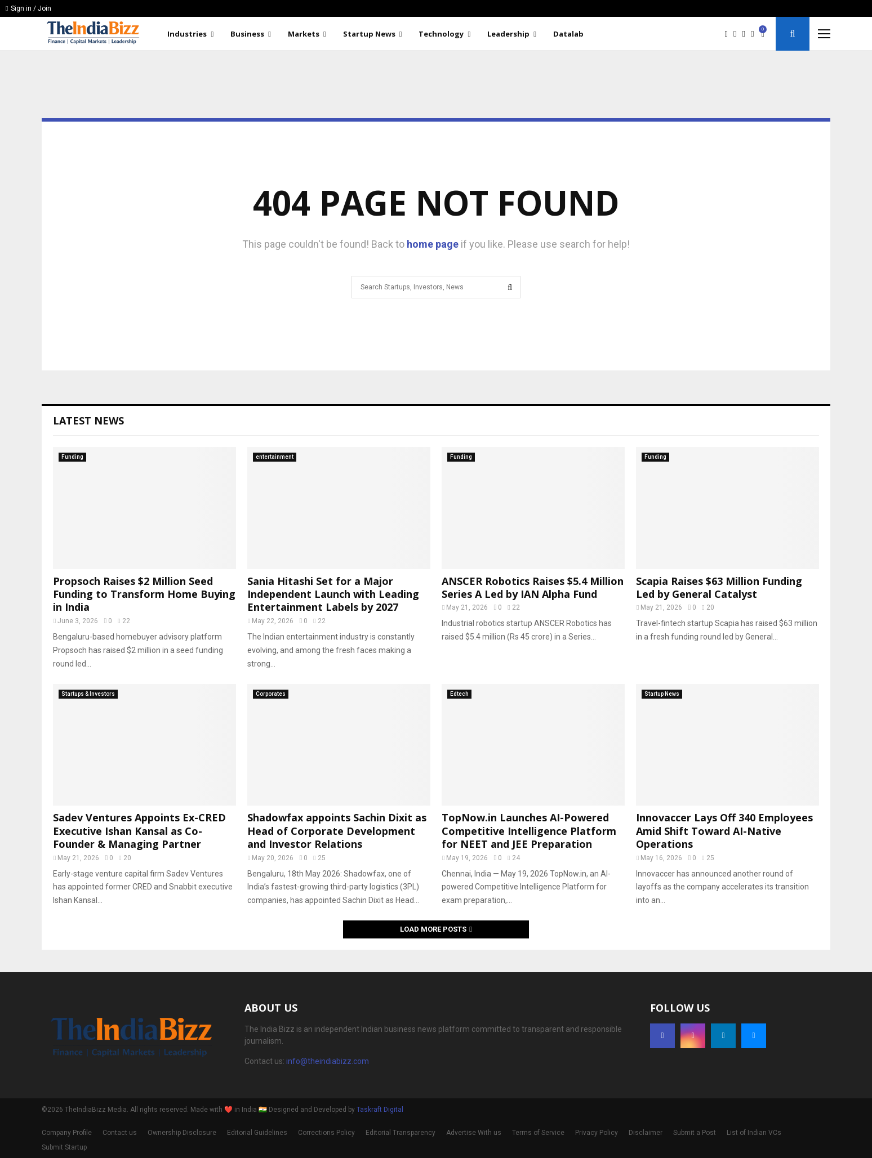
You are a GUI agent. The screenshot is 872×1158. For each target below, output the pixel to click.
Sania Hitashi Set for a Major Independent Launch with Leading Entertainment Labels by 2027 (333, 594)
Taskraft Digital (380, 1110)
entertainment (274, 457)
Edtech (459, 694)
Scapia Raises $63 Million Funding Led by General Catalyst (719, 587)
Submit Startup (64, 1147)
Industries (187, 34)
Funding (72, 457)
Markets (303, 34)
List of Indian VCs (754, 1133)
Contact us (120, 1133)
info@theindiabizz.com (327, 1061)
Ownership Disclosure (182, 1133)
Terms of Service (538, 1133)
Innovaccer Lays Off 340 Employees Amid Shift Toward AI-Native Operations (724, 831)
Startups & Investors (88, 694)
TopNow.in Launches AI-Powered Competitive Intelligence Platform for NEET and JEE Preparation (529, 831)
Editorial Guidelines (257, 1133)
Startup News (369, 34)
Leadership (508, 34)
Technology (441, 34)
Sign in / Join (28, 8)
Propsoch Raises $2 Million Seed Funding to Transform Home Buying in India (144, 594)
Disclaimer (645, 1133)
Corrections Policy (326, 1133)
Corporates (271, 694)
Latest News (88, 420)
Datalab (568, 34)
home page (433, 244)
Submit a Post (694, 1133)
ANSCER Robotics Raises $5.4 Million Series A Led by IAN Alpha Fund (533, 587)
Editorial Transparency (400, 1133)
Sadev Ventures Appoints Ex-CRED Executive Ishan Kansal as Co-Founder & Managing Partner (139, 831)
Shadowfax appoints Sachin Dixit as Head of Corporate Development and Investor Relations (336, 831)
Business (247, 34)
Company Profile (67, 1133)
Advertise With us (473, 1133)
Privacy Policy (596, 1133)
